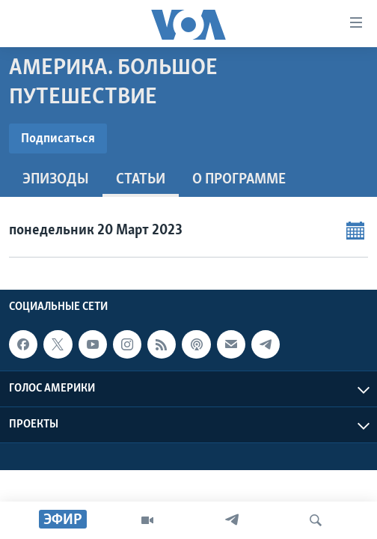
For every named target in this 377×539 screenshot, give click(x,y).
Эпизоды (55, 179)
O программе (239, 179)
